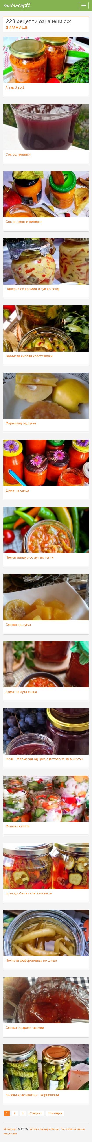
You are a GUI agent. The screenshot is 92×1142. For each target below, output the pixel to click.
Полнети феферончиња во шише (31, 961)
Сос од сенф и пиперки (24, 222)
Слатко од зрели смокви (25, 1028)
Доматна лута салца (21, 692)
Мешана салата (17, 826)
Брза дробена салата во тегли (29, 893)
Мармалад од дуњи (21, 423)
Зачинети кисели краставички (29, 356)
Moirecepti (10, 1129)
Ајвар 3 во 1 (15, 87)
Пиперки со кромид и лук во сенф (32, 289)
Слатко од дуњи (18, 625)
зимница (17, 27)
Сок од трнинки (18, 155)
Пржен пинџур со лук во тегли (29, 558)
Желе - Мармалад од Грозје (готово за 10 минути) (44, 759)
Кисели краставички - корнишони (32, 1095)
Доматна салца (17, 490)
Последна (55, 1113)
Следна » (36, 1113)
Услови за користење (44, 1129)
